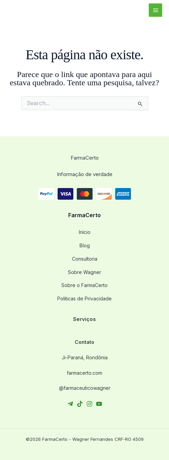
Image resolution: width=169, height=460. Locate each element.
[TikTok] (80, 404)
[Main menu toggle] (155, 10)
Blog (85, 245)
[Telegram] (70, 404)
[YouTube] (99, 404)
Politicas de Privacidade (84, 298)
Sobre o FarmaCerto (84, 285)
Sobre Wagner (84, 272)
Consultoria (84, 259)
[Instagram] (89, 404)
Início (84, 232)
